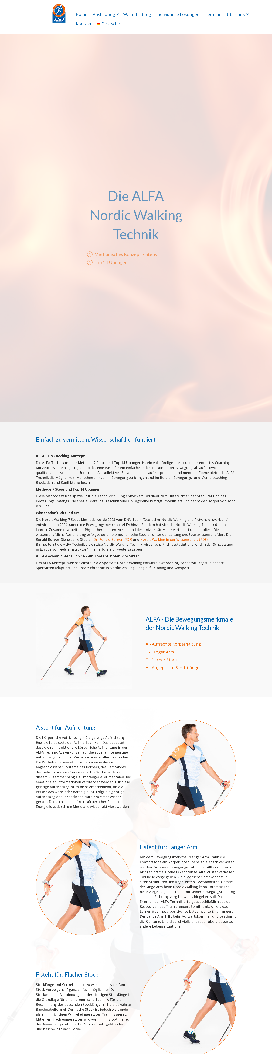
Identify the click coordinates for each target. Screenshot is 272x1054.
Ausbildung (104, 14)
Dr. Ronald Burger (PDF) (113, 539)
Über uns (236, 14)
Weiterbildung (137, 14)
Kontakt (84, 23)
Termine (213, 14)
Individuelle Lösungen (177, 14)
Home (81, 14)
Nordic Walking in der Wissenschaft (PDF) (174, 539)
